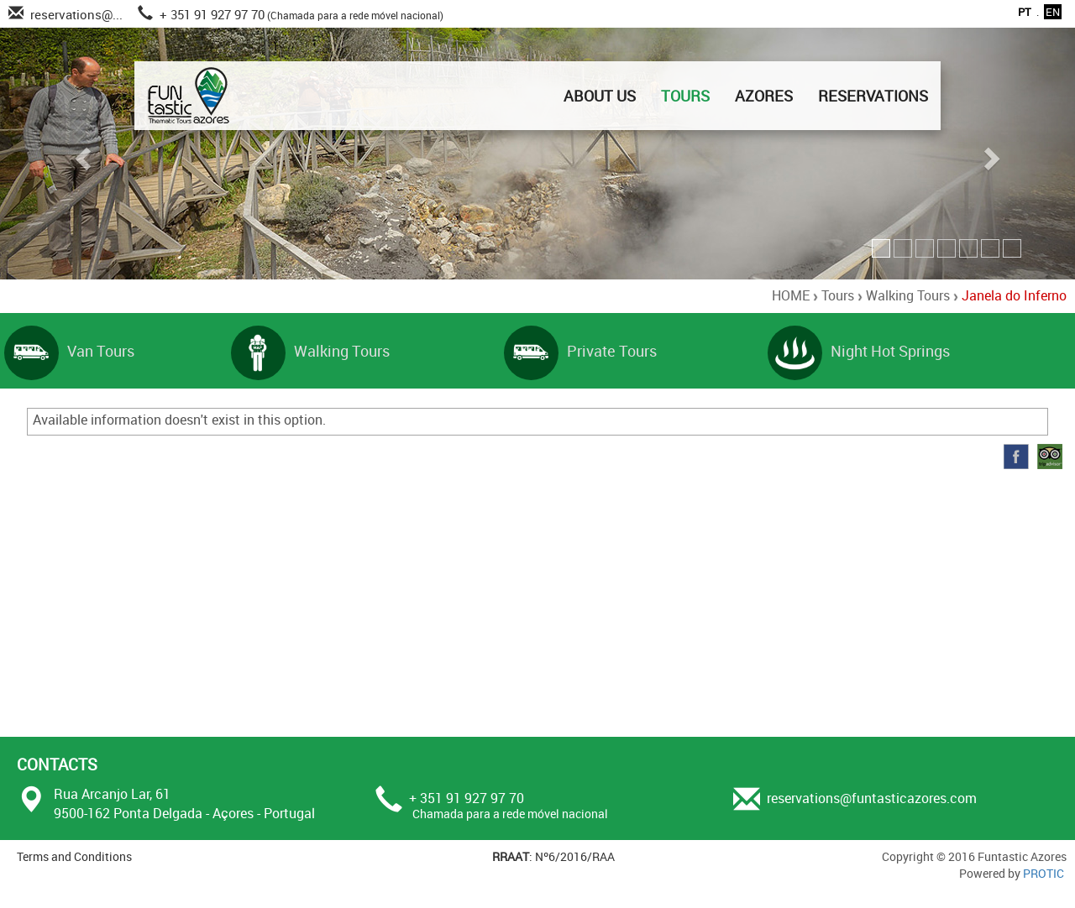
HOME (791, 295)
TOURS (685, 96)
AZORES (764, 96)
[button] (80, 153)
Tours (837, 295)
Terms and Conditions (74, 856)
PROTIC (1043, 873)
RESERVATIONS (873, 96)
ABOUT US (600, 96)
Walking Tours (908, 295)
